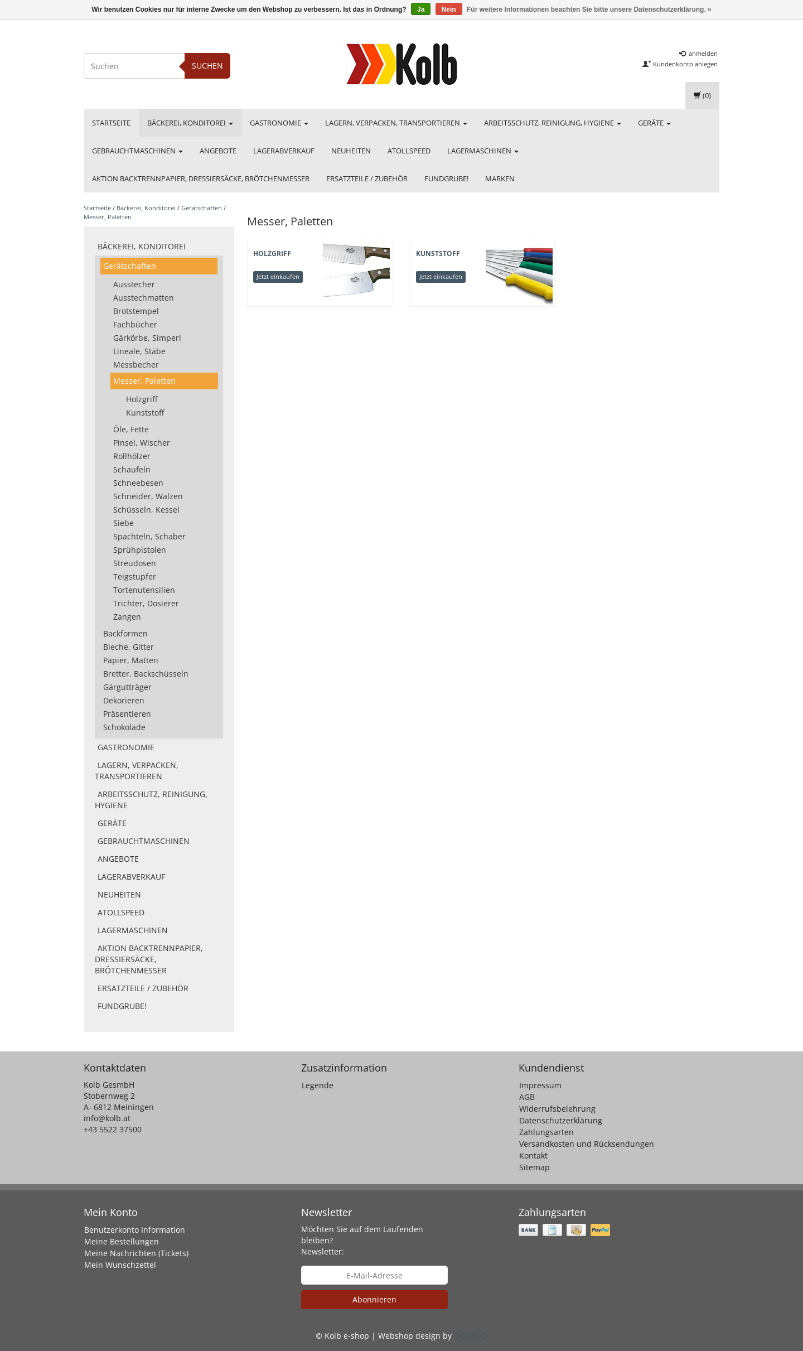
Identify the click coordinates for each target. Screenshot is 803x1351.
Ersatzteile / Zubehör (367, 178)
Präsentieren (127, 713)
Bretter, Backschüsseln (145, 673)
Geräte (654, 123)
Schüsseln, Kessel (146, 509)
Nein (449, 9)
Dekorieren (123, 700)
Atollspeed (409, 151)
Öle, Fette (131, 429)
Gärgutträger (127, 687)
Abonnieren (374, 1299)
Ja (420, 9)
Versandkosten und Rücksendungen (586, 1143)
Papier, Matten (130, 660)
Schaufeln (132, 469)
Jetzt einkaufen (278, 276)
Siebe (123, 523)
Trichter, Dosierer (146, 603)
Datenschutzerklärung (560, 1120)
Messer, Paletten (108, 217)
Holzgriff (141, 399)
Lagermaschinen (483, 151)
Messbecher (136, 364)
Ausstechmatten (143, 297)
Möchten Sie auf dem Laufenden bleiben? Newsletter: (362, 1240)
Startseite (111, 123)
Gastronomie (279, 123)
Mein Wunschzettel (120, 1265)
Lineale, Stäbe (139, 351)
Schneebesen (138, 482)
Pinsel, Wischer (141, 442)
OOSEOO (470, 1335)
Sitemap (534, 1167)
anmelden (698, 53)
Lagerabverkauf (284, 151)
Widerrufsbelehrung (557, 1108)
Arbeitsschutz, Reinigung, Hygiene (552, 123)
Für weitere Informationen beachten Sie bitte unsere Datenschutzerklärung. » (589, 9)
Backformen (125, 633)
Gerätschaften (201, 208)
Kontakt (533, 1155)
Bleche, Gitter (128, 646)
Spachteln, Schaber (149, 536)
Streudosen (134, 563)
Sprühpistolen (139, 549)
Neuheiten (351, 151)
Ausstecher (134, 284)
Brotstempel (136, 311)
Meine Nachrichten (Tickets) (136, 1253)
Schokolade (124, 727)
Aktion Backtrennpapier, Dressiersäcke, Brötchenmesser (200, 178)
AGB (527, 1097)
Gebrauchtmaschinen (137, 151)
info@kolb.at (107, 1118)
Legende (317, 1085)
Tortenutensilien (144, 590)
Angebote (218, 151)
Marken (500, 178)
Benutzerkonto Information (134, 1229)
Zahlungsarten (546, 1132)
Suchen (207, 65)
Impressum (540, 1085)
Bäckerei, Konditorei (190, 123)
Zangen (127, 616)
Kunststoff (145, 412)
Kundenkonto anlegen (680, 64)
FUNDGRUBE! (446, 178)
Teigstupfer (134, 576)
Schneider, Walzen (148, 496)
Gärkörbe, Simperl (147, 337)
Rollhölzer (132, 456)
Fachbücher (135, 324)
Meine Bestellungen (121, 1241)
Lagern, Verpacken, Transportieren (396, 123)
